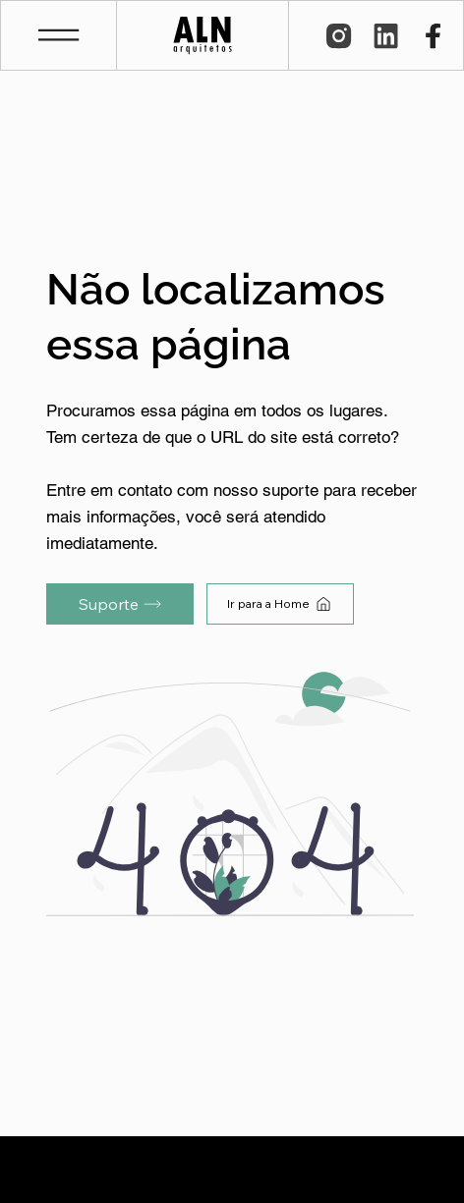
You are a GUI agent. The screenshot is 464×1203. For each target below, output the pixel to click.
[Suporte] (120, 604)
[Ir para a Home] (280, 604)
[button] (58, 35)
